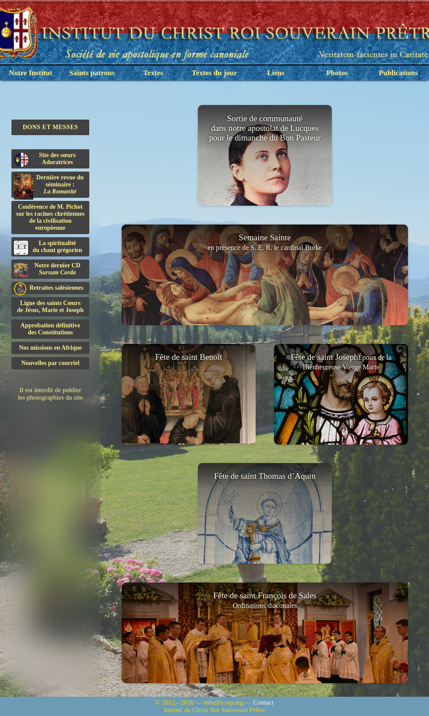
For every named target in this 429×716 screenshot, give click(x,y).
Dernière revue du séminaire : (49, 186)
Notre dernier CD (47, 269)
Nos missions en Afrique (50, 347)
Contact (263, 702)
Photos (337, 73)
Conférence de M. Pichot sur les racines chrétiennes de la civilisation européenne (50, 217)
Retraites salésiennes (49, 288)
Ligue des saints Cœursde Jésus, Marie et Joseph (50, 306)
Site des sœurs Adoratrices (45, 159)
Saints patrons (92, 73)
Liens (276, 73)
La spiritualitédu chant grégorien (48, 247)
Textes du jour (214, 73)
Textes (153, 73)
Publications (398, 73)
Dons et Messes (50, 127)
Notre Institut (30, 73)
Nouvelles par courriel (50, 363)
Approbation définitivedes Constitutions (50, 329)
